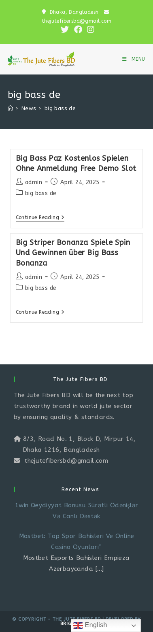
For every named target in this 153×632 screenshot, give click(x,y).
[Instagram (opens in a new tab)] (89, 30)
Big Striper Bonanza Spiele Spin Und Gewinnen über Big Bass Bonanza (73, 252)
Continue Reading (40, 218)
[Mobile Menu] (133, 59)
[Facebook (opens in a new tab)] (78, 30)
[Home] (10, 108)
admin (33, 182)
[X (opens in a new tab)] (64, 30)
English (90, 625)
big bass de (60, 108)
